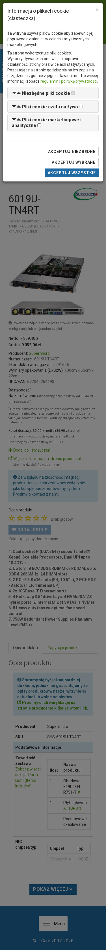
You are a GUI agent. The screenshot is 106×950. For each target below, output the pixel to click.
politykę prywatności (79, 81)
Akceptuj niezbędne (72, 151)
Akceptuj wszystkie (72, 172)
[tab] (53, 93)
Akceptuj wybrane (74, 162)
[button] (41, 93)
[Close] (97, 10)
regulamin (49, 81)
